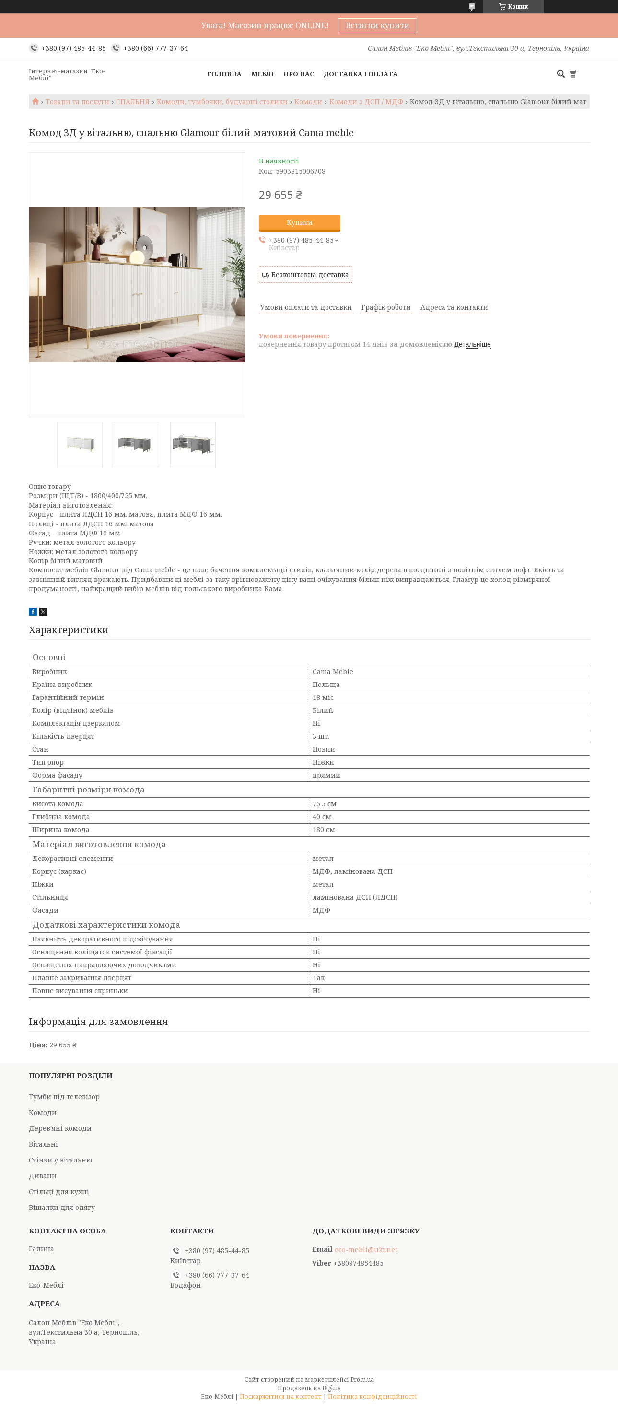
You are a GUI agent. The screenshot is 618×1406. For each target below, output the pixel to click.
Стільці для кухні (59, 1191)
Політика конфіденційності (372, 1397)
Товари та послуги (77, 101)
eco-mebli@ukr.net (366, 1249)
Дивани (43, 1175)
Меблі (262, 74)
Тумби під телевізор (64, 1096)
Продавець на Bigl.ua (309, 1388)
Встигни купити (377, 25)
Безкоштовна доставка (310, 274)
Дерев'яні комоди (60, 1128)
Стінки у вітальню (60, 1159)
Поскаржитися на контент (281, 1397)
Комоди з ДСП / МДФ (366, 101)
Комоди (308, 101)
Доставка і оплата (361, 74)
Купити (300, 222)
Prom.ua (362, 1379)
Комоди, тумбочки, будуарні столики (222, 101)
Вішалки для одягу (62, 1207)
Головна (224, 74)
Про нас (298, 74)
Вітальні (43, 1144)
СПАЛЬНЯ (133, 101)
